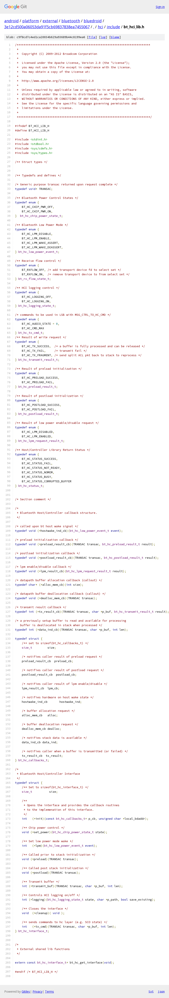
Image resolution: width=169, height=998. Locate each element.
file (92, 37)
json (161, 991)
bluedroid (93, 20)
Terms (49, 991)
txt (151, 991)
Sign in (160, 7)
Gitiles (26, 991)
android (11, 20)
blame (115, 37)
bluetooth (70, 20)
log (103, 37)
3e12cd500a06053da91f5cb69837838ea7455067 (47, 26)
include (113, 26)
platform (30, 20)
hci (100, 26)
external (50, 20)
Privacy (37, 991)
